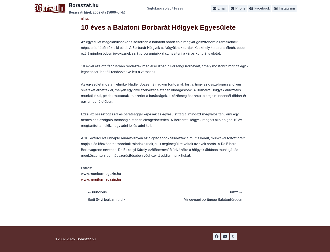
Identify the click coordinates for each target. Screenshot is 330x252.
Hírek (85, 18)
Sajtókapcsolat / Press (165, 8)
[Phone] (233, 236)
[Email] (225, 236)
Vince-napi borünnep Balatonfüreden (205, 195)
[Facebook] (216, 236)
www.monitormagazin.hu (101, 179)
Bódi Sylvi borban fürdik (125, 195)
